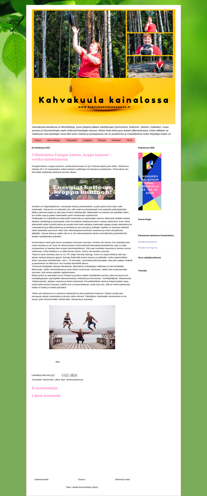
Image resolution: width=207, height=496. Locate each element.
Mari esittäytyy (53, 140)
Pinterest (102, 140)
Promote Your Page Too (147, 248)
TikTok (129, 140)
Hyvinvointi (48, 379)
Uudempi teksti (41, 479)
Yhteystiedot (71, 140)
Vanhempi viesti (122, 479)
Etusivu (38, 140)
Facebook (116, 140)
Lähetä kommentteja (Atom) (85, 487)
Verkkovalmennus (74, 379)
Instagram (87, 140)
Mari (63, 379)
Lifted (57, 379)
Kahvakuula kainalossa (147, 242)
